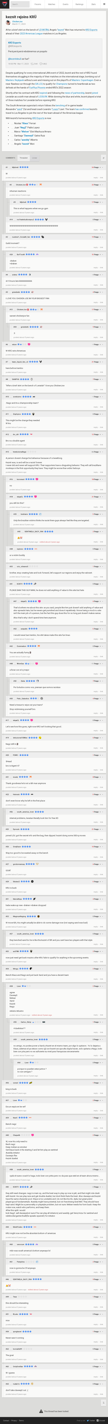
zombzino (17, 397)
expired (43, 93)
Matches (51, 4)
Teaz (15, 1297)
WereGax (20, 664)
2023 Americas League (31, 33)
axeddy (25, 140)
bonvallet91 (17, 1349)
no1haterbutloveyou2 (25, 220)
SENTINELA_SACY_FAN (34, 532)
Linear (34, 158)
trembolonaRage (19, 452)
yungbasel (17, 1332)
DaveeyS (28, 135)
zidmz (14, 275)
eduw (14, 345)
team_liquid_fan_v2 (20, 362)
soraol (15, 1083)
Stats (93, 4)
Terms (21, 1421)
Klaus (25, 123)
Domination (21, 646)
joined (95, 93)
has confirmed (82, 109)
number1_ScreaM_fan (21, 237)
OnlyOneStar (18, 1367)
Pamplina (21, 1262)
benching (60, 105)
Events (65, 4)
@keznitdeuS (14, 59)
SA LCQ (39, 84)
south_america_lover (25, 812)
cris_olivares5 (22, 567)
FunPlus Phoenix (37, 87)
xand (19, 109)
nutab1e (16, 1384)
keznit (61, 30)
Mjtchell (15, 167)
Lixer (19, 986)
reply (96, 178)
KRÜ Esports (91, 30)
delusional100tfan (20, 738)
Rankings (79, 4)
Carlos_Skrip (26, 1022)
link (101, 178)
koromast (20, 479)
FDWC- (15, 755)
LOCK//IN (42, 96)
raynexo (20, 549)
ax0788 (16, 951)
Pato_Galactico (23, 699)
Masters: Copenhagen (82, 80)
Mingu (15, 969)
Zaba (23, 681)
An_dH (16, 434)
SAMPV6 (15, 379)
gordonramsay (19, 864)
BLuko (15, 1314)
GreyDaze (17, 847)
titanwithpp (17, 899)
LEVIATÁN (44, 30)
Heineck (16, 794)
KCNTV (19, 584)
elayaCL (20, 497)
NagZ (23, 127)
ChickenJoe (17, 22)
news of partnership (75, 93)
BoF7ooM (21, 255)
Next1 (15, 1118)
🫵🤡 (19, 538)
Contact (6, 1421)
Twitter (91, 1420)
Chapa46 (16, 1135)
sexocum (20, 1244)
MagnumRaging (19, 916)
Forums (38, 4)
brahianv (24, 514)
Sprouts (16, 829)
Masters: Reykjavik (15, 80)
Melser (25, 131)
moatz (15, 777)
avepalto (24, 629)
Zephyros (17, 414)
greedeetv (16, 292)
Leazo (55, 109)
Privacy (14, 1421)
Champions (61, 84)
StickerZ (16, 882)
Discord (100, 1420)
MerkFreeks (17, 1227)
